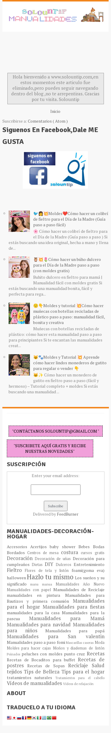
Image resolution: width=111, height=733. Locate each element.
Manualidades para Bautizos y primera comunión (55, 598)
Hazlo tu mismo (51, 576)
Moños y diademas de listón (78, 648)
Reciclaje (79, 665)
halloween (17, 577)
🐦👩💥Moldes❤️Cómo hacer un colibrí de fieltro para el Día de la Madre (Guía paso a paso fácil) (70, 219)
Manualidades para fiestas (73, 607)
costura (71, 552)
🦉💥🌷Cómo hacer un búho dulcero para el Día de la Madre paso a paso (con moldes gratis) (67, 264)
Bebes (85, 546)
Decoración (21, 558)
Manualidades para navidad (40, 624)
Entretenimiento (89, 564)
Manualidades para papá (74, 630)
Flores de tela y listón (48, 570)
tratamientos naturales (31, 677)
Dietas (38, 564)
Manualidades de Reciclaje (78, 589)
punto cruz (75, 654)
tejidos (15, 671)
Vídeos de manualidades (35, 683)
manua (49, 584)
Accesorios (18, 546)
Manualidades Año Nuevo (80, 584)
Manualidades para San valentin (55, 636)
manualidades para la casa (34, 612)
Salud (98, 665)
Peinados (14, 654)
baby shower (64, 546)
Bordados (17, 552)
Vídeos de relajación (78, 683)
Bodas (98, 546)
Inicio (55, 111)
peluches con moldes (43, 654)
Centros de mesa (44, 552)
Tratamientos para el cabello (79, 678)
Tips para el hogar (82, 671)
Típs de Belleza (42, 671)
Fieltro (16, 570)
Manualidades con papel (30, 589)
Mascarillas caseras (80, 642)
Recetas (95, 653)
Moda (99, 642)
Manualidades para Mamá (66, 618)
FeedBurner (67, 514)
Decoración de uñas (54, 558)
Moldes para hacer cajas (30, 648)
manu (36, 584)
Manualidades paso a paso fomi (36, 642)
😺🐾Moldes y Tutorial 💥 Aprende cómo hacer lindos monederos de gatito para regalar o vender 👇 (70, 362)
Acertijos (40, 546)
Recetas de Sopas (47, 665)
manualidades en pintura (36, 595)
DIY (50, 564)
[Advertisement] (49, 54)
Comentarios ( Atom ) (48, 121)
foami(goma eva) (88, 570)
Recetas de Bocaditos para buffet (42, 660)
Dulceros (64, 564)
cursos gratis (92, 552)
